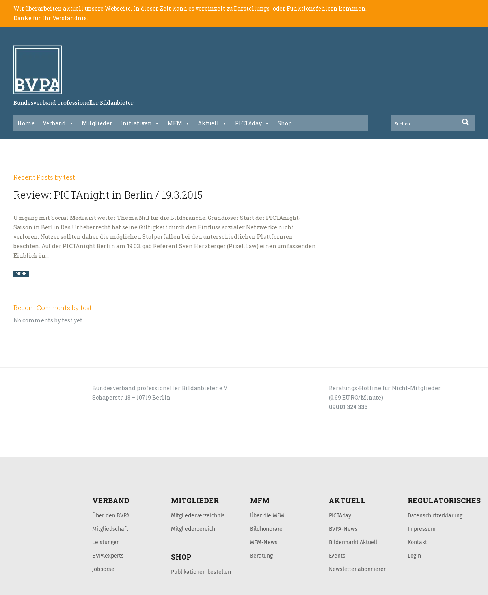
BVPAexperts (108, 556)
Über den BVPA (110, 515)
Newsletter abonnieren (358, 569)
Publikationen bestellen (201, 572)
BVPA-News (343, 529)
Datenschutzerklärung (435, 515)
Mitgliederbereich (193, 529)
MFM (179, 123)
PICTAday (252, 123)
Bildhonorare (266, 529)
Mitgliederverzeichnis (198, 515)
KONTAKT (69, 449)
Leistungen (106, 542)
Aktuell (212, 123)
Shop (285, 123)
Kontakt (417, 542)
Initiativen (140, 123)
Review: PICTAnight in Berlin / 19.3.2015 (108, 194)
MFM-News (264, 542)
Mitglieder (97, 123)
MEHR (21, 273)
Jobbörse (103, 569)
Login (414, 556)
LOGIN (43, 449)
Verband (58, 123)
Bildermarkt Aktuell (353, 542)
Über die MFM (267, 515)
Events (337, 556)
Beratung (261, 556)
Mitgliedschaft (110, 529)
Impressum (422, 529)
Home (26, 123)
